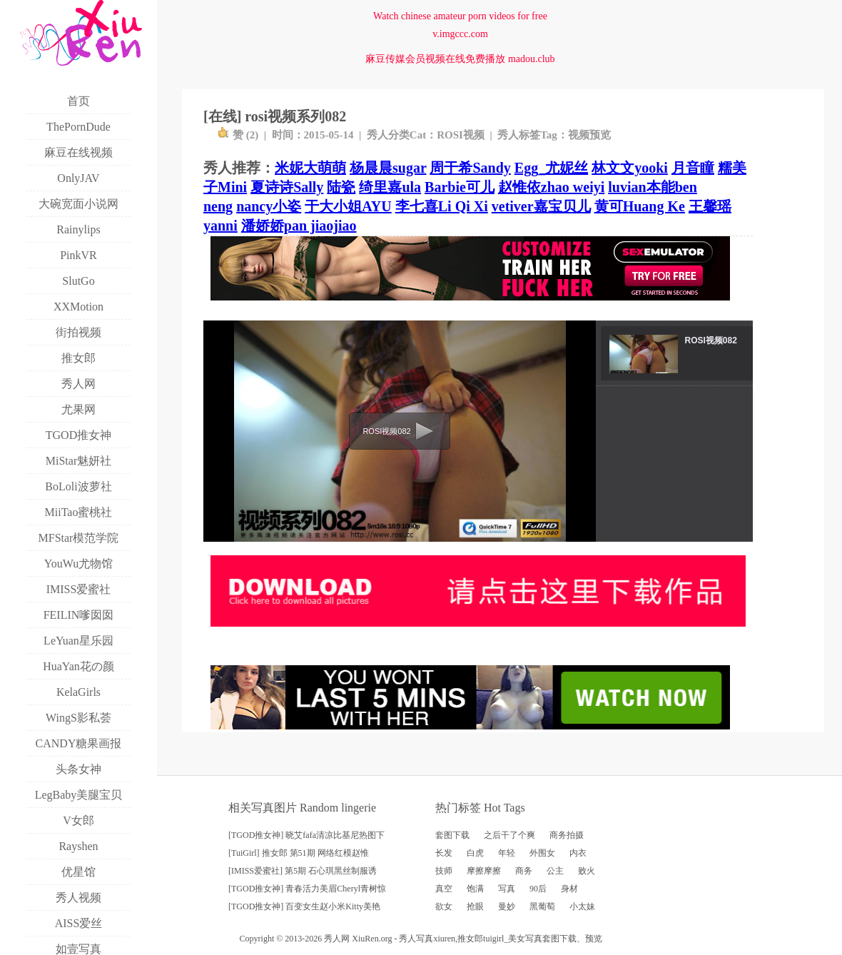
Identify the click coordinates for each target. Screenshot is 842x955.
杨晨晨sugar (388, 168)
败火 (586, 871)
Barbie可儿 (459, 187)
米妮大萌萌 (310, 168)
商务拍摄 (566, 835)
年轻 (506, 853)
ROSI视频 (461, 135)
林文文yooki (630, 168)
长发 (443, 853)
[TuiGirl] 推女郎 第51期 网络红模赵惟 (298, 853)
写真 (506, 889)
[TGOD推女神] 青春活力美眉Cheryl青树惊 (307, 889)
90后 (538, 889)
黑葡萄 (542, 906)
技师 (443, 871)
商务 (523, 871)
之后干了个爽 (509, 835)
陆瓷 (341, 187)
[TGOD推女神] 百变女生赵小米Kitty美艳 (304, 906)
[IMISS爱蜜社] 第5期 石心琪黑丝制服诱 (302, 871)
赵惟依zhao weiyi (551, 187)
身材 (569, 889)
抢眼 (475, 906)
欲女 (443, 906)
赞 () (238, 135)
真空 (443, 889)
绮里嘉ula (390, 187)
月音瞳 (692, 168)
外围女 (542, 853)
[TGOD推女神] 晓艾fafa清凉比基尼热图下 (306, 835)
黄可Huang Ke (639, 206)
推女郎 (470, 939)
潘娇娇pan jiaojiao (299, 225)
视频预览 (589, 135)
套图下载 (452, 835)
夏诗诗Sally (286, 187)
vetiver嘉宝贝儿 (541, 206)
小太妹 (582, 906)
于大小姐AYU (348, 206)
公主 (555, 871)
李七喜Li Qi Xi (441, 206)
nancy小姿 (268, 206)
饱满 (475, 889)
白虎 (475, 853)
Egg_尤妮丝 (551, 168)
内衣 (578, 853)
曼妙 (506, 906)
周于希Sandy (470, 168)
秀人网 (337, 939)
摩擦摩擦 (484, 871)
